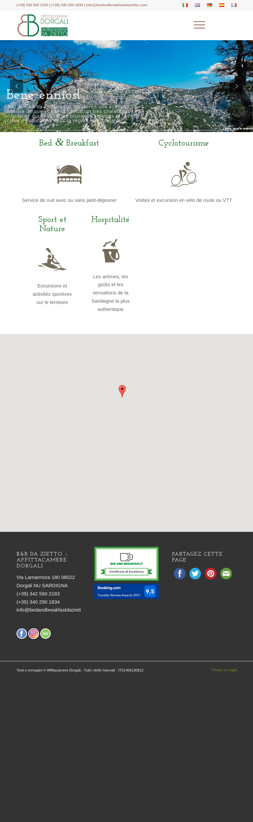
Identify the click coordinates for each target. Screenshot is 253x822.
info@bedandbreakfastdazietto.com (116, 5)
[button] (122, 391)
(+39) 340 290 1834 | (68, 5)
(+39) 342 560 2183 (32, 5)
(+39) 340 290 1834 (38, 602)
